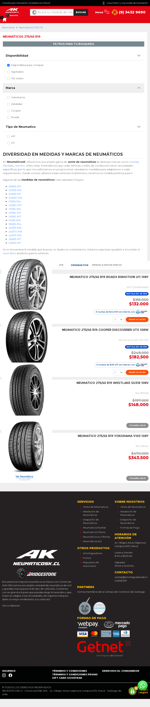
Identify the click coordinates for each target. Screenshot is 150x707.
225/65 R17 (15, 194)
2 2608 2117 (121, 580)
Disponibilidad (17, 55)
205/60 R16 (15, 197)
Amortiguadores (92, 553)
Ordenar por (79, 265)
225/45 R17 (15, 242)
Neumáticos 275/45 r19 (31, 27)
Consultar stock (137, 425)
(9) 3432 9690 (129, 12)
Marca (10, 88)
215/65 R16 (15, 209)
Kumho (20, 165)
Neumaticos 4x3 (92, 541)
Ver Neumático (24, 476)
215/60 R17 (15, 212)
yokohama (18, 97)
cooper (16, 110)
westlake (16, 104)
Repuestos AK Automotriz (91, 564)
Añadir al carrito (137, 319)
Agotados (17, 71)
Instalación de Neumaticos (91, 513)
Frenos (87, 557)
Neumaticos (8, 27)
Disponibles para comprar (27, 65)
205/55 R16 (15, 190)
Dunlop (134, 161)
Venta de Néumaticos (95, 506)
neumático (10, 253)
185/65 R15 (15, 186)
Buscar (81, 12)
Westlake (8, 165)
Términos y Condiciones (69, 670)
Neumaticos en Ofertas (96, 536)
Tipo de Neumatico (21, 126)
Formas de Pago (130, 527)
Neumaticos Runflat (94, 527)
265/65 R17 (15, 239)
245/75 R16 (15, 235)
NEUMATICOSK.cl (12, 690)
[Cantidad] (119, 319)
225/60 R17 (15, 205)
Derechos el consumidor (120, 670)
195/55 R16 (14, 220)
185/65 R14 (15, 224)
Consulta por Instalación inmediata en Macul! (26, 3)
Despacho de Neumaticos (91, 521)
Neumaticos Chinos (94, 532)
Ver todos (17, 78)
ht (13, 142)
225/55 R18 (15, 227)
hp (13, 136)
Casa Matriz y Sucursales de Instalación (125, 3)
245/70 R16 (15, 231)
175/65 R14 (15, 201)
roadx (15, 117)
